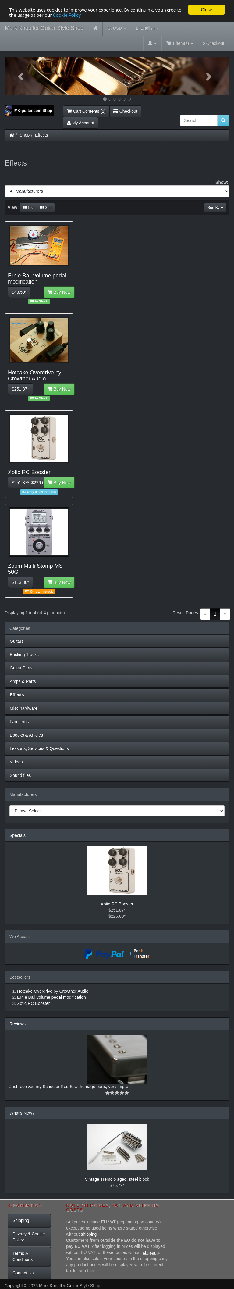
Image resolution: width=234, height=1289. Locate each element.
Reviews (17, 1023)
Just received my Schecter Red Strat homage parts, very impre (68, 1086)
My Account (80, 122)
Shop (25, 135)
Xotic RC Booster (117, 904)
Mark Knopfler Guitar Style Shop (44, 28)
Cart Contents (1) (86, 111)
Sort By (215, 207)
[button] (21, 76)
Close (206, 9)
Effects (41, 135)
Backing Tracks (24, 654)
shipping (89, 1233)
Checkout (213, 43)
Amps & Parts (23, 681)
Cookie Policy (67, 15)
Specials (17, 835)
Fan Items (19, 721)
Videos (16, 761)
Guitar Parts (21, 668)
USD (117, 28)
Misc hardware (23, 708)
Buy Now (59, 292)
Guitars (16, 641)
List (28, 207)
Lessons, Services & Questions (39, 748)
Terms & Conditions (22, 1256)
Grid (45, 207)
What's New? (21, 1113)
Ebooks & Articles (26, 735)
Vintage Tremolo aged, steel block (117, 1179)
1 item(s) (179, 43)
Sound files (20, 775)
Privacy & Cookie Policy (28, 1236)
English (147, 28)
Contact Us (23, 1272)
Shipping (20, 1220)
